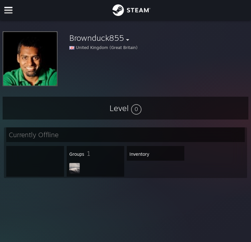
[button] (125, 108)
